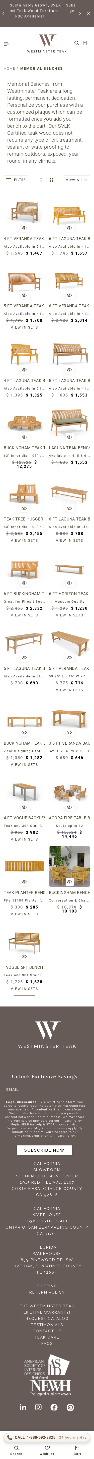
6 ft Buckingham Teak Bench (24, 593)
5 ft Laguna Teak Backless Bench (24, 668)
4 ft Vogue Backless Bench (24, 818)
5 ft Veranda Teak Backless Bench (69, 668)
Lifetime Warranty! (47, 1312)
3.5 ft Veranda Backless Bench (69, 743)
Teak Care (47, 1337)
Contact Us (47, 1331)
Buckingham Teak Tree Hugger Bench (24, 448)
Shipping (47, 1286)
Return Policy (47, 1292)
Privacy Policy (64, 1135)
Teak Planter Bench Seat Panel (24, 892)
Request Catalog (47, 1318)
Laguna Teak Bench (69, 448)
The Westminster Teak (47, 1306)
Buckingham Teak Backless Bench (24, 743)
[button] (4, 13)
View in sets (24, 327)
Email (12, 1089)
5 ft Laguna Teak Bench (69, 380)
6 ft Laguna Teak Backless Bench (69, 519)
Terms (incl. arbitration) (31, 1135)
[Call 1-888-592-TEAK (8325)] (47, 1437)
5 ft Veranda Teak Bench (24, 306)
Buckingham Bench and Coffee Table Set (69, 892)
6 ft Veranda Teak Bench (69, 306)
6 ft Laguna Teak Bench (69, 238)
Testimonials (47, 1325)
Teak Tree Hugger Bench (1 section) (24, 519)
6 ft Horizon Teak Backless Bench (69, 593)
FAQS (47, 1343)
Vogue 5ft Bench (24, 967)
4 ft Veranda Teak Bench (24, 238)
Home (10, 68)
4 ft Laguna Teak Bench (24, 380)
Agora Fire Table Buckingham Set (69, 818)
